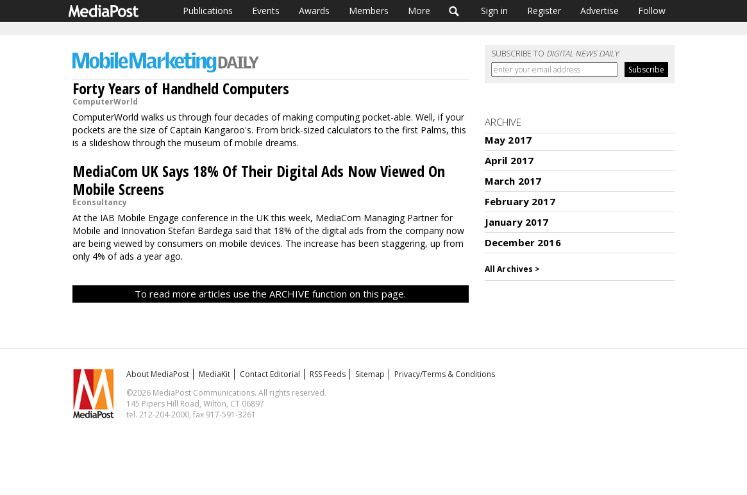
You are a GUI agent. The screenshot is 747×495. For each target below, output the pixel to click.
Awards (314, 10)
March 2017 (513, 180)
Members (369, 10)
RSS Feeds (328, 374)
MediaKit (214, 374)
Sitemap (370, 374)
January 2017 (517, 221)
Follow (652, 10)
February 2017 (520, 201)
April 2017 (509, 160)
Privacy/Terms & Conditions (444, 374)
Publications (208, 10)
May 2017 (508, 139)
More (419, 10)
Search (454, 11)
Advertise (599, 10)
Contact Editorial (270, 374)
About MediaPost (157, 374)
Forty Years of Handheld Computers (180, 88)
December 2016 (523, 242)
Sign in (494, 10)
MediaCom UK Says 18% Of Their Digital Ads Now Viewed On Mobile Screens (258, 179)
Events (266, 10)
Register (544, 10)
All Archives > (513, 269)
